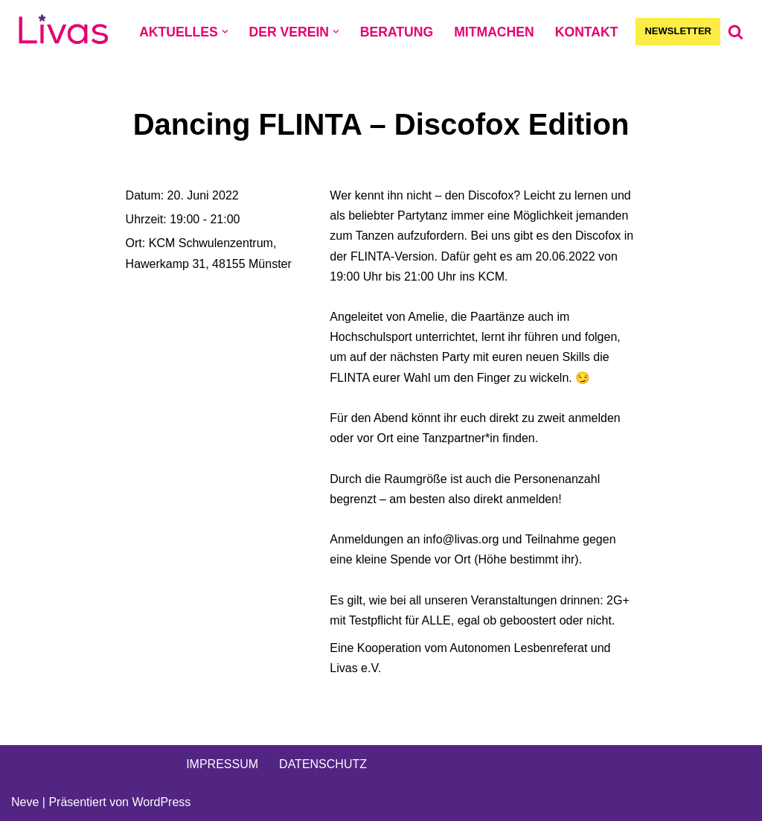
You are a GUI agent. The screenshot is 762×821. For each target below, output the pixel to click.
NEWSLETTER (677, 30)
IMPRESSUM (222, 764)
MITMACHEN (494, 32)
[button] (225, 31)
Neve (25, 802)
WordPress (161, 802)
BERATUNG (396, 32)
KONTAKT (586, 32)
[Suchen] (735, 31)
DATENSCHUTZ (323, 764)
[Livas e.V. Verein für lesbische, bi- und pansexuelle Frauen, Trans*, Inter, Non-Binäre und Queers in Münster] (63, 31)
